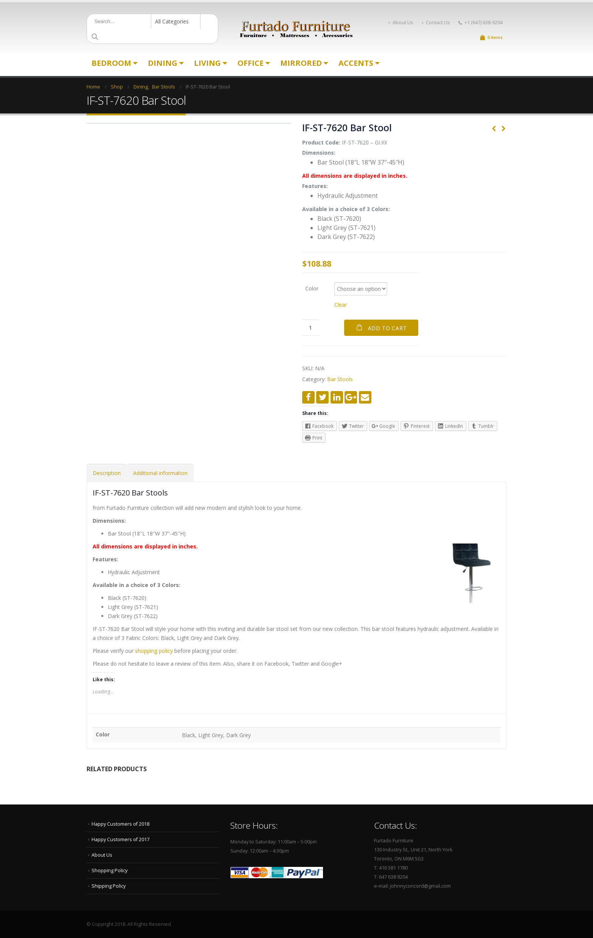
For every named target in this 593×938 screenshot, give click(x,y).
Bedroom (111, 63)
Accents (355, 63)
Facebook (308, 397)
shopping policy (154, 650)
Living (207, 63)
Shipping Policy (109, 886)
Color (311, 288)
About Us (400, 22)
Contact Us (436, 22)
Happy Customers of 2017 (120, 839)
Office (251, 63)
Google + (351, 397)
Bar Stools (340, 379)
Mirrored (301, 63)
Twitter (322, 397)
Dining (162, 63)
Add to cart (387, 328)
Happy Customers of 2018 (120, 824)
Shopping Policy (109, 870)
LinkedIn (337, 397)
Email (365, 397)
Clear (340, 304)
